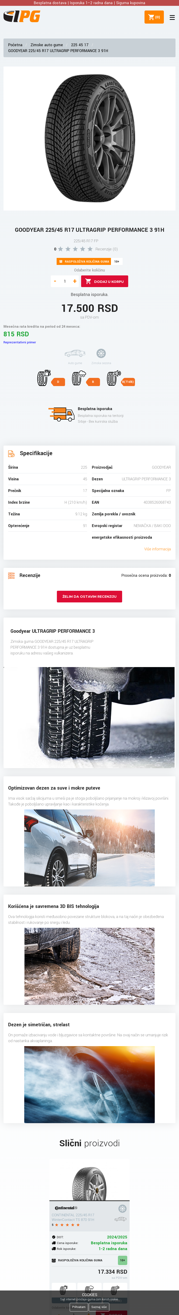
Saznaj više (99, 1307)
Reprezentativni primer (19, 342)
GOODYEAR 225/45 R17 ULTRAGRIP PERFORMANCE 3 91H (58, 50)
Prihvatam (79, 1307)
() (156, 17)
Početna (15, 45)
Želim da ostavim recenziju (89, 596)
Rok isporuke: (66, 1249)
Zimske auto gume (47, 45)
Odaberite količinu (89, 270)
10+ (122, 1260)
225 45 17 (80, 45)
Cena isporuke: (67, 1243)
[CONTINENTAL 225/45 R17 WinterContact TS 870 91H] (89, 1180)
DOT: (60, 1237)
